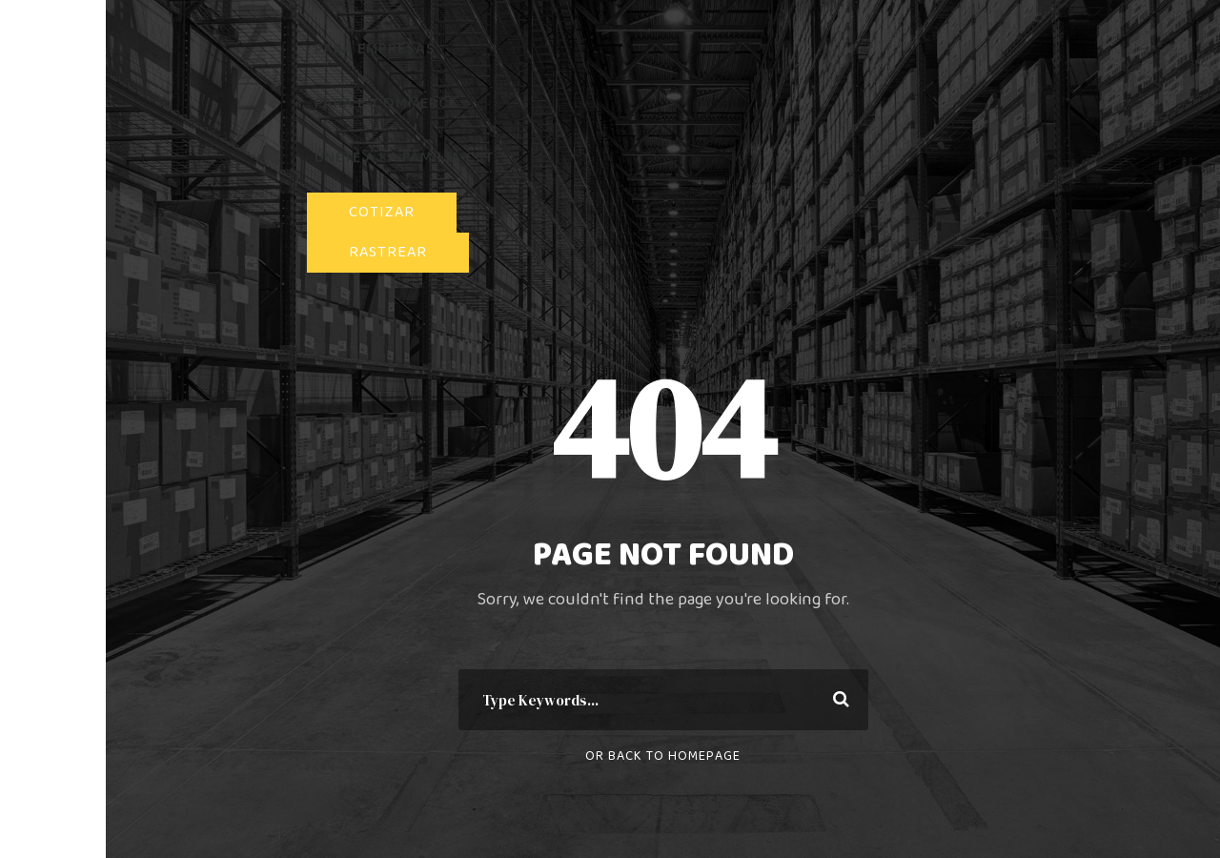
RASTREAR (388, 252)
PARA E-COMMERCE (386, 103)
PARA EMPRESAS (375, 49)
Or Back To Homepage (663, 756)
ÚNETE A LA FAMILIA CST (404, 158)
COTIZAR (382, 212)
